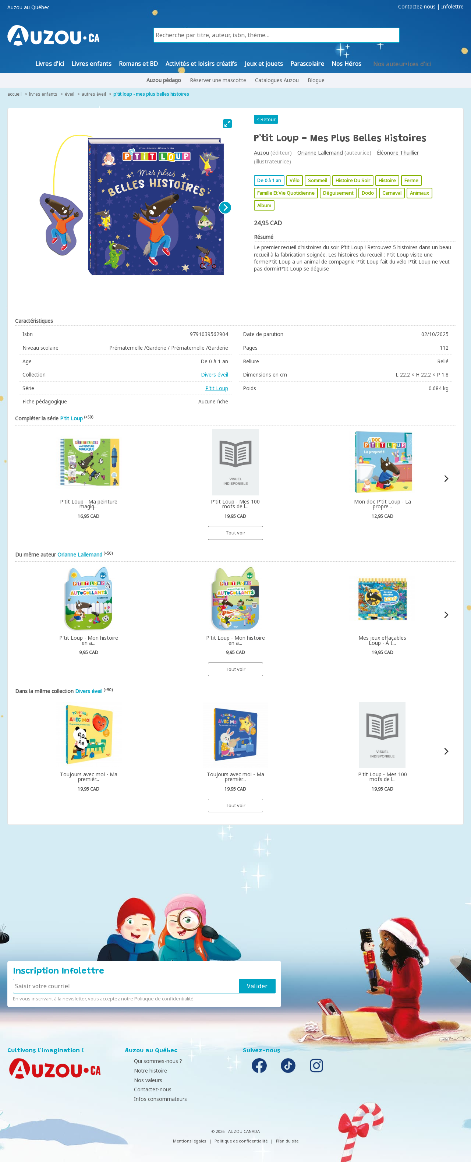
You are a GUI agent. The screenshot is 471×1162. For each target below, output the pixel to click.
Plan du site (287, 1141)
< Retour (266, 119)
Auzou (261, 152)
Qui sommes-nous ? (151, 1060)
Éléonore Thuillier (398, 152)
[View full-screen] (227, 123)
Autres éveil (94, 94)
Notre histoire (143, 1070)
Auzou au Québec (28, 7)
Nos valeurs (141, 1080)
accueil (14, 94)
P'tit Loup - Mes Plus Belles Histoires (151, 94)
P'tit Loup (216, 388)
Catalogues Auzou (277, 80)
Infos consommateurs (153, 1098)
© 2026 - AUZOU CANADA (235, 1131)
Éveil (69, 94)
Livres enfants (43, 94)
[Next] (225, 207)
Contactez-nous (417, 7)
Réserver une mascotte (218, 80)
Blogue (316, 80)
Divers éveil (214, 374)
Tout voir (235, 532)
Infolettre (452, 7)
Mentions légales (189, 1141)
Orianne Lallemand (320, 152)
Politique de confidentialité (164, 998)
